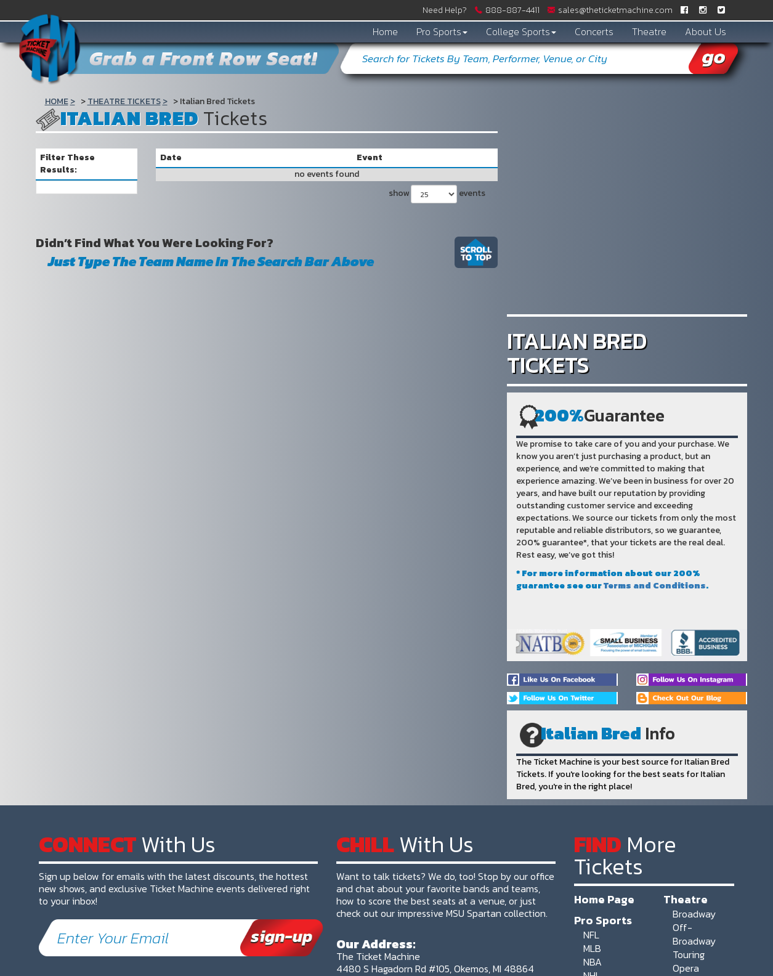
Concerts (594, 31)
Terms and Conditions (655, 585)
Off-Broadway (694, 934)
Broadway (694, 913)
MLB (592, 948)
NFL (591, 934)
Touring (689, 954)
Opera (686, 968)
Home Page (604, 899)
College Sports (521, 31)
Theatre (649, 31)
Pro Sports (441, 31)
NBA (592, 961)
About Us (705, 31)
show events (437, 194)
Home (385, 31)
